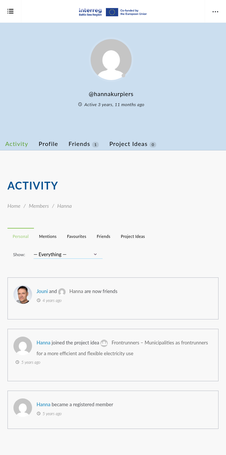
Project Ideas (132, 143)
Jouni (42, 291)
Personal (21, 236)
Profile (48, 143)
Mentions (48, 236)
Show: (19, 254)
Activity (16, 143)
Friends (84, 143)
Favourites (77, 236)
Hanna (76, 291)
